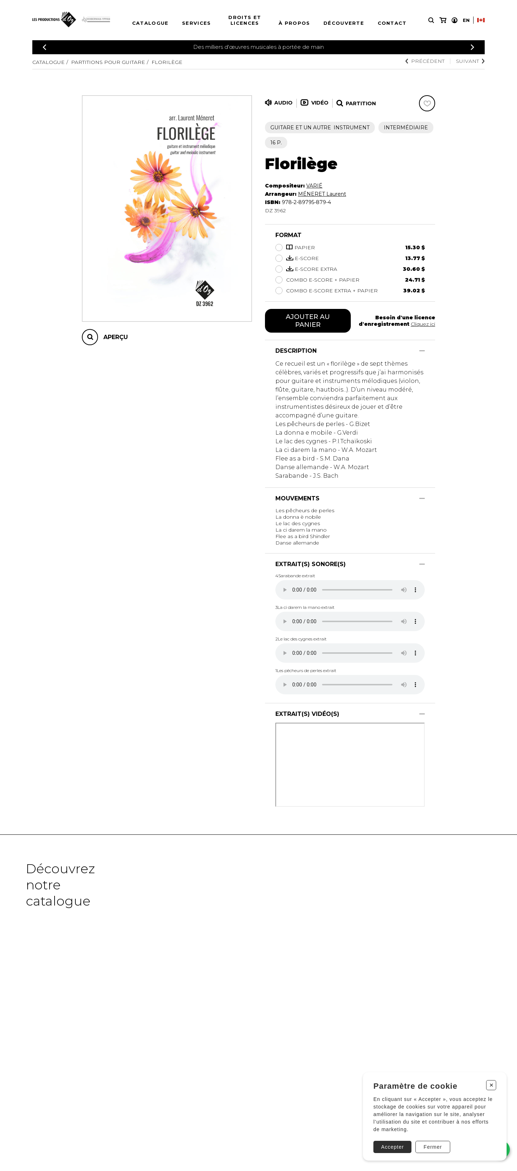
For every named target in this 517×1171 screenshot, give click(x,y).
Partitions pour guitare (108, 62)
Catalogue (150, 23)
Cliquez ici (423, 324)
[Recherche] (431, 20)
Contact (392, 23)
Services (196, 23)
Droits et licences (244, 20)
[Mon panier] (442, 20)
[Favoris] (427, 103)
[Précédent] (44, 47)
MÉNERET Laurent (322, 194)
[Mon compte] (454, 20)
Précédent (424, 61)
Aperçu (115, 337)
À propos (294, 23)
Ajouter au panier (308, 321)
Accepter (392, 1147)
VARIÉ (314, 185)
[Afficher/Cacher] (422, 350)
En (466, 20)
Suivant (470, 61)
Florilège (167, 62)
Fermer (433, 1147)
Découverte (343, 23)
